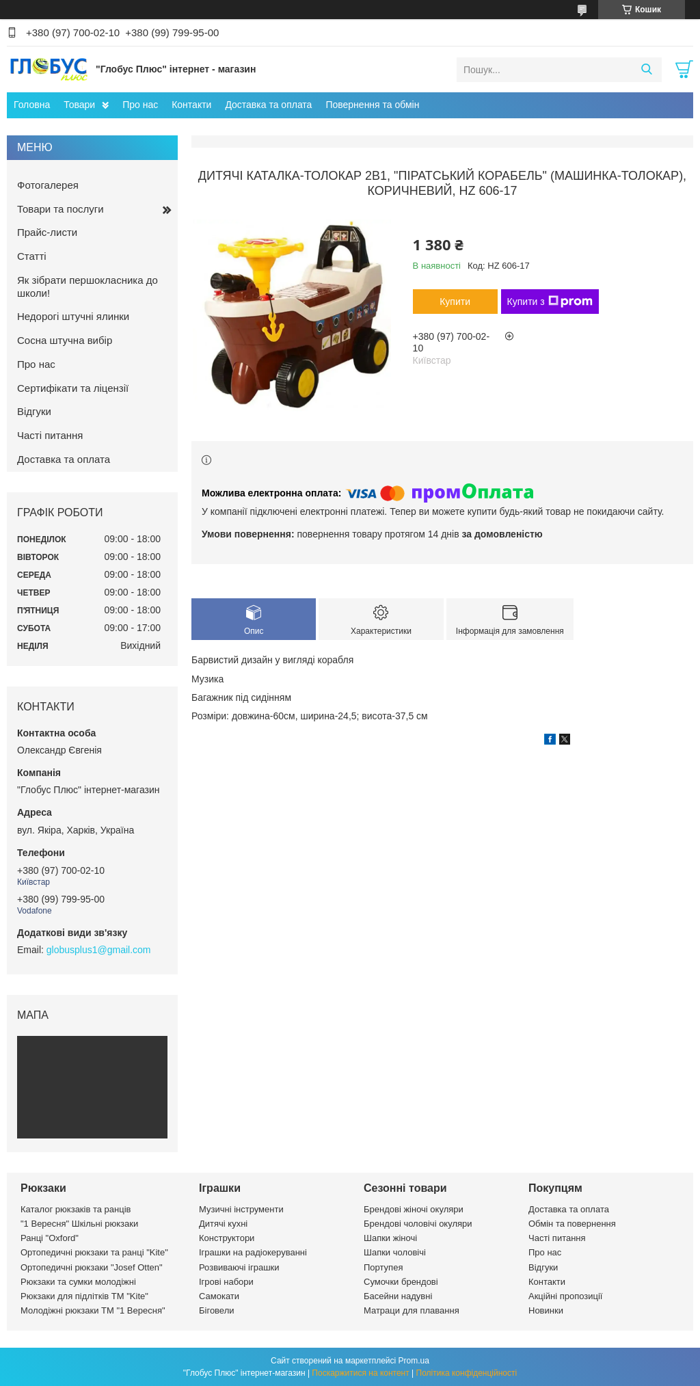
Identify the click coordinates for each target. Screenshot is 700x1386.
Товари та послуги (60, 209)
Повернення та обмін (372, 104)
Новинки (545, 1310)
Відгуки (34, 411)
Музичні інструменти (241, 1209)
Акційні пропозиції (565, 1296)
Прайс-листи (47, 232)
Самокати (219, 1296)
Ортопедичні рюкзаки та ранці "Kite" (94, 1252)
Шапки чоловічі (395, 1252)
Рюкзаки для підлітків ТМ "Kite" (84, 1296)
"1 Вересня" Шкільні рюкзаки (79, 1223)
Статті (31, 256)
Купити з (550, 301)
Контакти (191, 104)
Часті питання (50, 435)
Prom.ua (414, 1360)
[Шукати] (646, 69)
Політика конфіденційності (466, 1373)
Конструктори (226, 1238)
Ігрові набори (226, 1282)
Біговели (216, 1310)
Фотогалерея (48, 185)
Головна (32, 104)
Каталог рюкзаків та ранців (76, 1209)
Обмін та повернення (572, 1223)
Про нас (140, 104)
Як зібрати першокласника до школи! (87, 286)
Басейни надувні (398, 1296)
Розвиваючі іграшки (239, 1267)
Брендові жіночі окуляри (413, 1209)
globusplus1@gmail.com (98, 949)
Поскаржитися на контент (360, 1373)
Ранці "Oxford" (50, 1238)
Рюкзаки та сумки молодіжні (78, 1282)
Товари (79, 104)
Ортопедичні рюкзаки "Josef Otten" (92, 1267)
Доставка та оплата (268, 104)
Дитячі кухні (223, 1223)
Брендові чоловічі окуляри (418, 1223)
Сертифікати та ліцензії (73, 388)
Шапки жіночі (390, 1238)
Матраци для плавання (411, 1310)
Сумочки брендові (401, 1282)
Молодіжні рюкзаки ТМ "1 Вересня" (93, 1310)
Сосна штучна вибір (64, 340)
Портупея (383, 1267)
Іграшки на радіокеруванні (253, 1252)
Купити (455, 301)
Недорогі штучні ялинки (73, 316)
